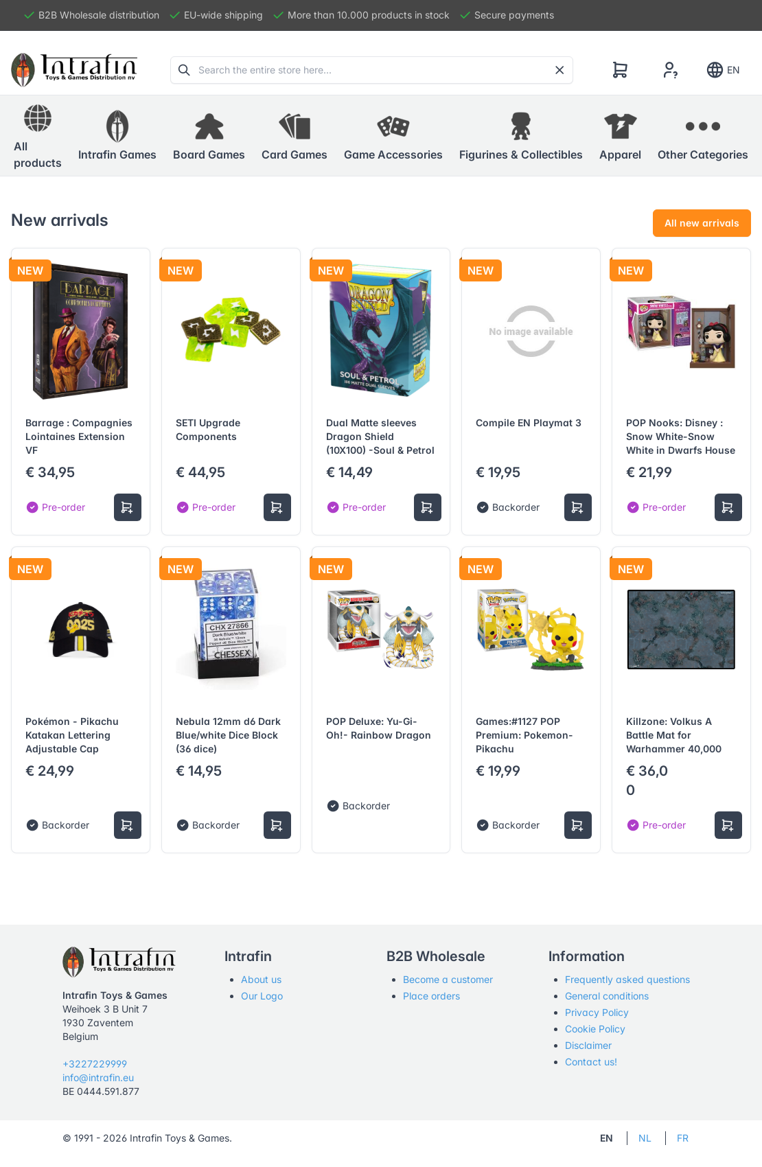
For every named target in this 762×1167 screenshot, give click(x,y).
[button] (117, 136)
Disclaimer (588, 1045)
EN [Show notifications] (722, 70)
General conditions (607, 996)
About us (261, 979)
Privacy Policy (597, 1012)
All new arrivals (702, 223)
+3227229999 (94, 1064)
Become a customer (448, 979)
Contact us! (591, 1061)
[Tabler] (74, 70)
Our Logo (262, 996)
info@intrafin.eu (98, 1077)
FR (683, 1138)
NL (644, 1138)
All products (38, 135)
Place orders (431, 996)
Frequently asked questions (627, 979)
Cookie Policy (595, 1029)
